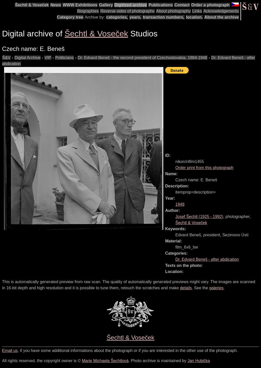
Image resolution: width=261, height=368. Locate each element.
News (55, 5)
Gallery (106, 5)
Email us (10, 350)
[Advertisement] (213, 111)
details (186, 288)
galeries (216, 288)
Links (197, 11)
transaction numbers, (163, 17)
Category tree (70, 17)
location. (194, 17)
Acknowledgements (221, 11)
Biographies (88, 11)
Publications (161, 5)
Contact (182, 5)
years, (135, 17)
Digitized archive (130, 5)
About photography (173, 11)
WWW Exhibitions (80, 5)
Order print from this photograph (204, 168)
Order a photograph (210, 5)
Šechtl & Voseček (32, 5)
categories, (117, 17)
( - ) (199, 216)
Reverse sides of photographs (127, 11)
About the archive (221, 17)
